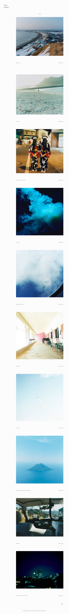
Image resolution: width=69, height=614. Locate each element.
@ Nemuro (18, 62)
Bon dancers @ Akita (20, 180)
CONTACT (6, 24)
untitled (17, 121)
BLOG (6, 21)
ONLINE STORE (6, 26)
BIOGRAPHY (6, 19)
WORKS (6, 16)
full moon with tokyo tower (21, 595)
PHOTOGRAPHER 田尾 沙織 (6, 6)
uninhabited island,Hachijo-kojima (23, 490)
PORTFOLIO (6, 14)
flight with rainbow (20, 304)
